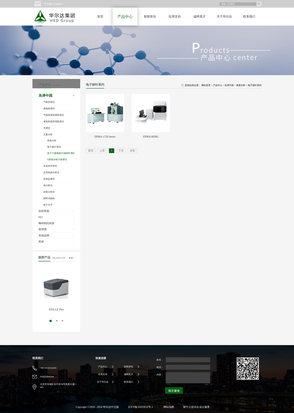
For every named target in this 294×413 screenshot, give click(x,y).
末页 (132, 150)
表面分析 (240, 85)
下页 (121, 150)
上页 (102, 150)
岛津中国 (229, 85)
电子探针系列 (255, 85)
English (58, 3)
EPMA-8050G (151, 136)
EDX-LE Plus (56, 309)
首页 (100, 16)
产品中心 (217, 85)
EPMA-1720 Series (104, 136)
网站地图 (168, 407)
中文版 (48, 3)
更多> (71, 258)
